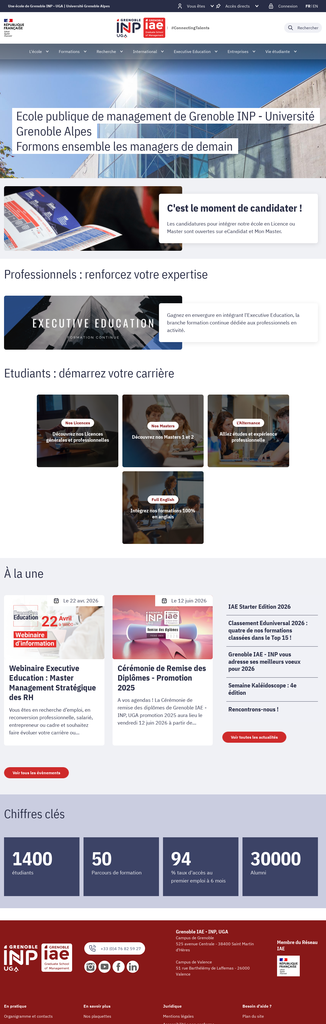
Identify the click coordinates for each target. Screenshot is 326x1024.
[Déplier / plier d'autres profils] (196, 6)
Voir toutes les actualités (254, 662)
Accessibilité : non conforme (188, 949)
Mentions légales (178, 941)
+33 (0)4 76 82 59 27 (114, 874)
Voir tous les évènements (36, 697)
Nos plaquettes (97, 941)
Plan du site (253, 941)
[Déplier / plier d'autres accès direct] (237, 6)
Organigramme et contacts (28, 941)
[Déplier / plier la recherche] (303, 28)
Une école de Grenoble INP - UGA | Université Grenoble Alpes (59, 6)
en (315, 6)
